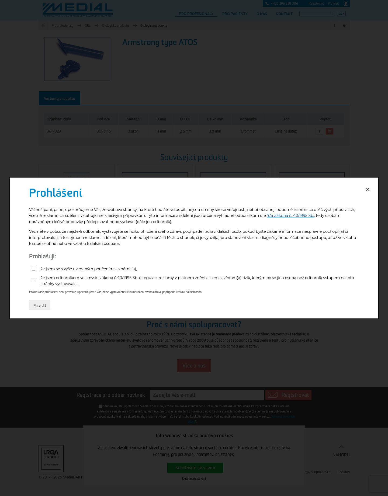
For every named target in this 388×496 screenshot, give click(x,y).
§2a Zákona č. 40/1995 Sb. (290, 215)
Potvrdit (39, 305)
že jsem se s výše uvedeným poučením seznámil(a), (89, 268)
